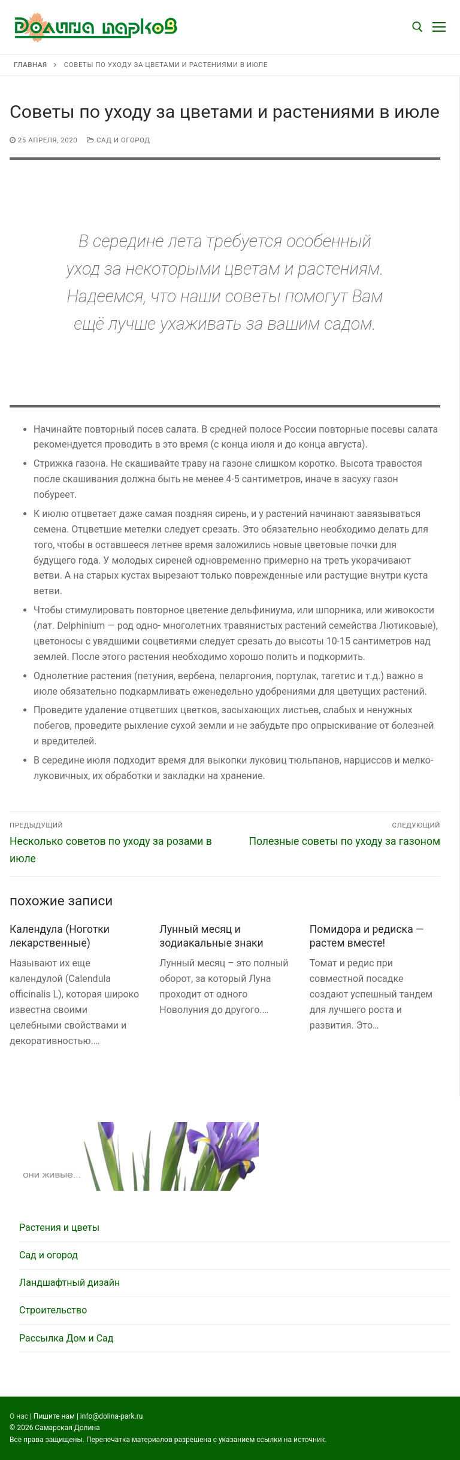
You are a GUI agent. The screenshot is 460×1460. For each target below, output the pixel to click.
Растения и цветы (59, 1227)
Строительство (53, 1310)
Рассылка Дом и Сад (66, 1338)
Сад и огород (118, 140)
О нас (19, 1416)
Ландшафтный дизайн (69, 1282)
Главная (30, 64)
